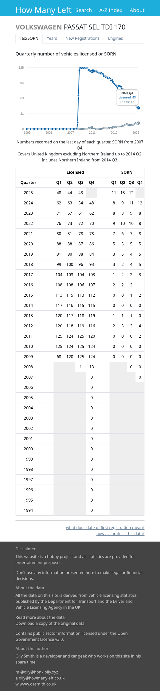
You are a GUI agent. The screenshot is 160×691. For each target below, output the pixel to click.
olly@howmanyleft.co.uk (41, 678)
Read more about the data (40, 617)
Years (52, 38)
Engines (115, 38)
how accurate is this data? (120, 533)
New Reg (83, 38)
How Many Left (44, 9)
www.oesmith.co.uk (38, 684)
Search (84, 9)
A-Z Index (110, 9)
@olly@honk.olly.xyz (39, 672)
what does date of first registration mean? (105, 527)
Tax (29, 38)
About (137, 9)
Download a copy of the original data (50, 623)
